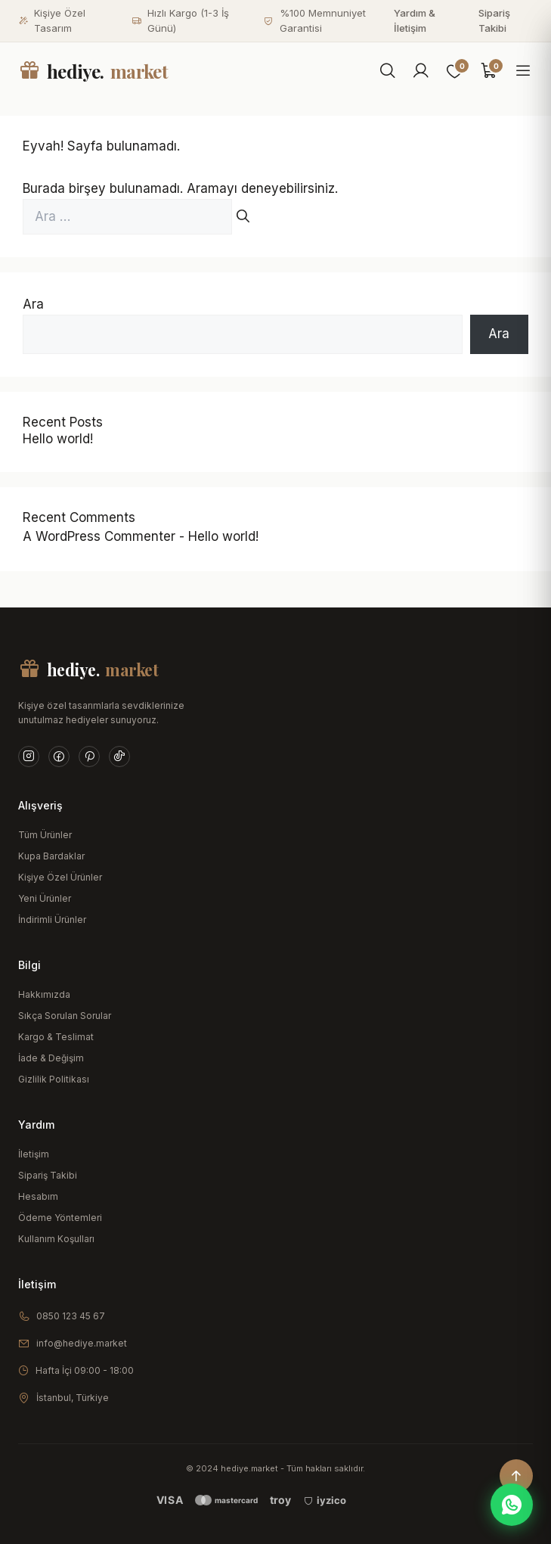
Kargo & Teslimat (56, 1036)
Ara (33, 304)
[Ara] (388, 71)
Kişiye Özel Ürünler (60, 877)
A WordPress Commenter (99, 536)
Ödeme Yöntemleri (60, 1217)
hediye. (93, 71)
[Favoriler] (455, 71)
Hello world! (58, 438)
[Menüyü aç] (523, 71)
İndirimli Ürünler (52, 919)
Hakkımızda (44, 994)
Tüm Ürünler (45, 834)
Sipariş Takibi (494, 20)
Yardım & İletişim (414, 20)
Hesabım (38, 1196)
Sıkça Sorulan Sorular (64, 1015)
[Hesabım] (421, 71)
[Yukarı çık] (516, 1476)
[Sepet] (489, 71)
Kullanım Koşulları (56, 1238)
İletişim (33, 1154)
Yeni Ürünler (44, 898)
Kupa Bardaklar (51, 856)
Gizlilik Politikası (53, 1079)
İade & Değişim (51, 1058)
